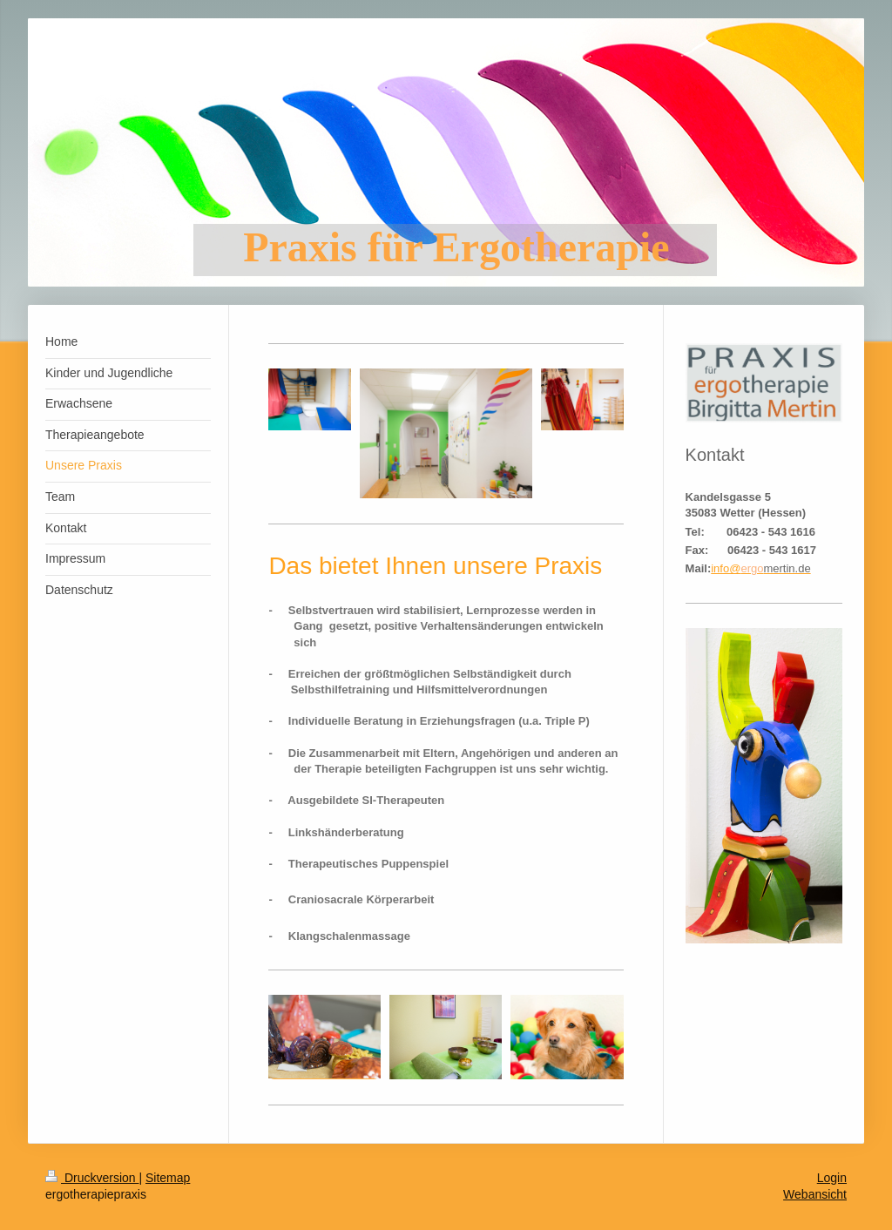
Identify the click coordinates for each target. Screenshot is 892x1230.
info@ (725, 568)
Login (832, 1178)
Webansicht (815, 1194)
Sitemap (167, 1178)
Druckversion (92, 1178)
